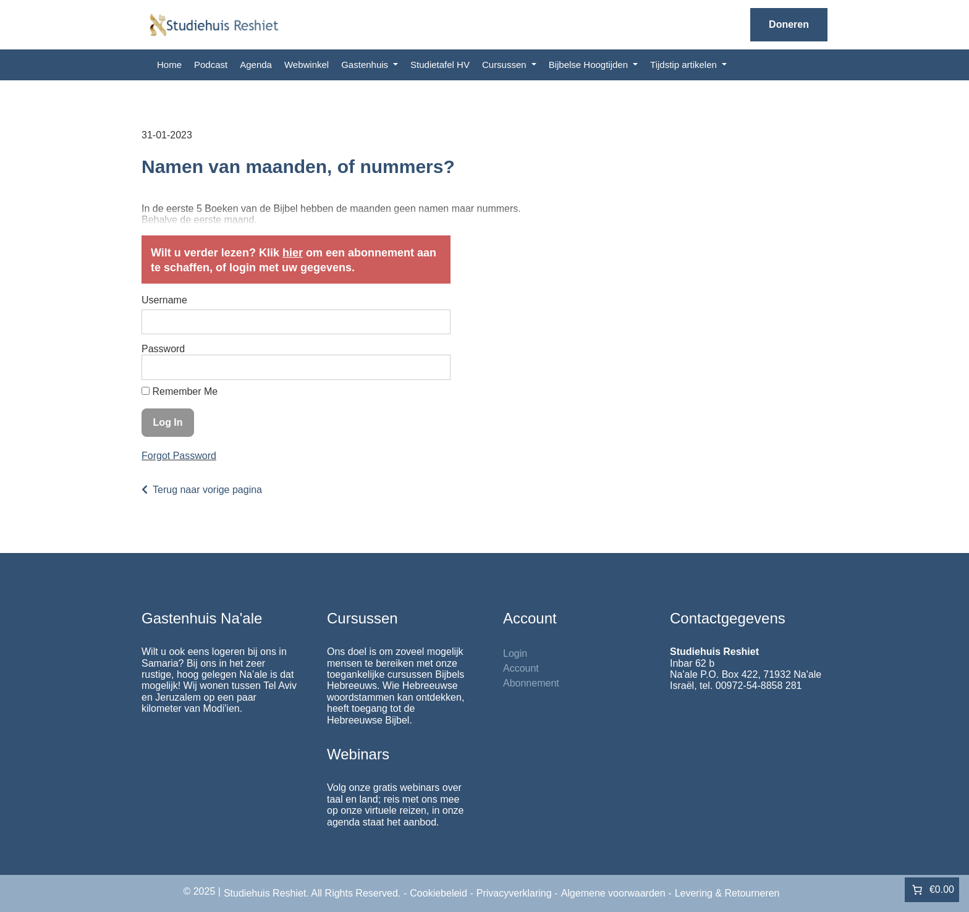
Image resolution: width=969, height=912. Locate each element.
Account (521, 668)
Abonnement (531, 683)
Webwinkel (306, 64)
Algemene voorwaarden (613, 893)
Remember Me (180, 391)
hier (292, 253)
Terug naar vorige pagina (207, 489)
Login (515, 653)
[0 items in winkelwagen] (932, 889)
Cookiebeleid (438, 893)
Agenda (256, 64)
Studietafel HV (440, 64)
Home (169, 64)
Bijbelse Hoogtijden (590, 64)
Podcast (210, 64)
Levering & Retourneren (727, 893)
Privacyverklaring (514, 893)
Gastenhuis (366, 64)
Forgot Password (179, 455)
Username (164, 300)
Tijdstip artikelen (684, 64)
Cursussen (505, 64)
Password (163, 349)
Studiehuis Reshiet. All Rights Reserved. (312, 893)
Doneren (789, 24)
